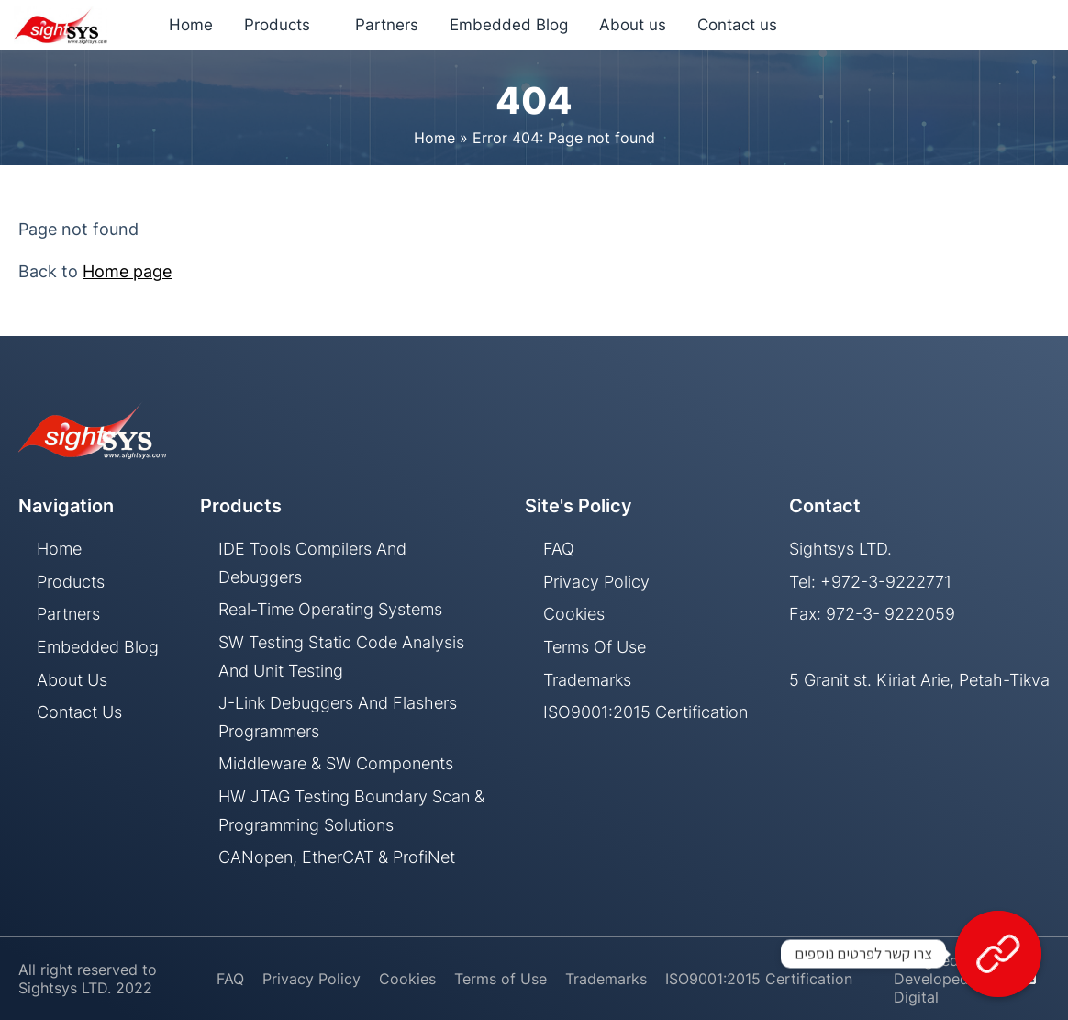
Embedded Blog (98, 646)
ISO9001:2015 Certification (645, 712)
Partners (68, 613)
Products (71, 581)
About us (72, 679)
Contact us (79, 712)
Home (434, 138)
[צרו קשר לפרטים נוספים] (998, 954)
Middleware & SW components (335, 763)
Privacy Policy (596, 581)
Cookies (574, 613)
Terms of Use (594, 646)
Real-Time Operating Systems (330, 609)
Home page (127, 271)
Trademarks (587, 679)
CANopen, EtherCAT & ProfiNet (336, 857)
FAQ (558, 548)
